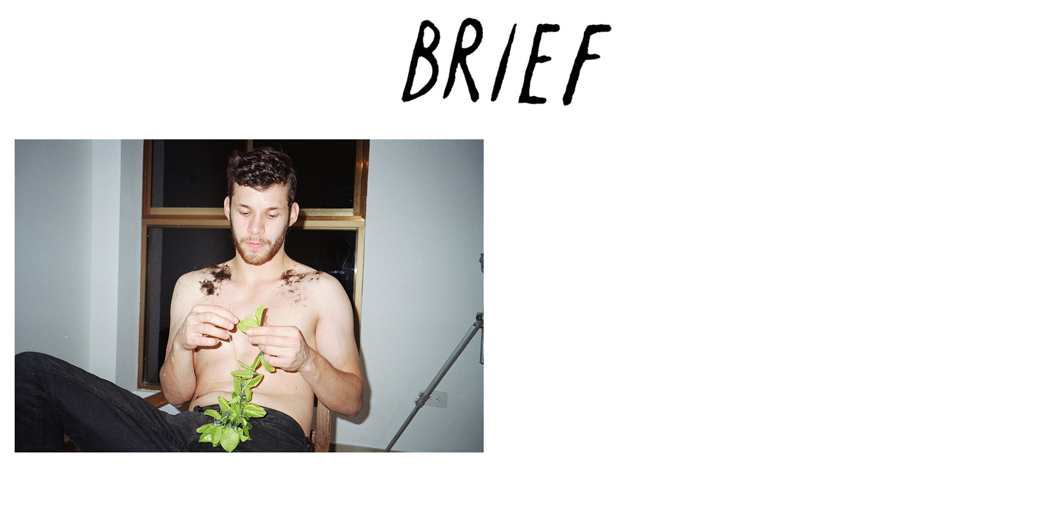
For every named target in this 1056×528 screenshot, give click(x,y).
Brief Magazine (528, 70)
